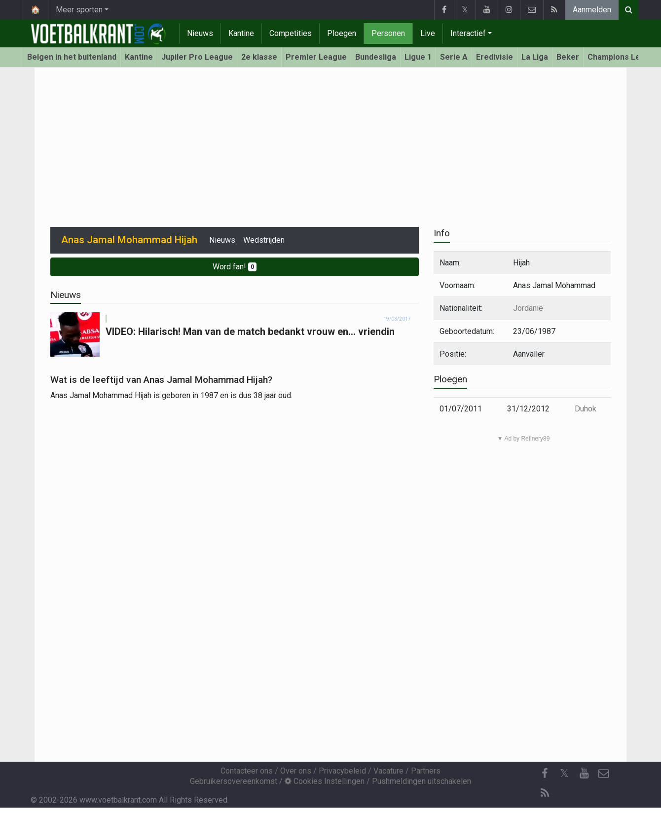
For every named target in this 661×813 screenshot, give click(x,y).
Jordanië (528, 308)
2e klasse (259, 57)
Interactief (468, 33)
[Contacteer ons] (604, 773)
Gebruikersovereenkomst (233, 781)
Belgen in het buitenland (71, 57)
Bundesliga (375, 57)
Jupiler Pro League (197, 57)
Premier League (316, 57)
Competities (290, 33)
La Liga (534, 57)
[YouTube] (584, 773)
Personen (388, 33)
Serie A (454, 57)
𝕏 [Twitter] (564, 773)
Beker (567, 57)
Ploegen (341, 33)
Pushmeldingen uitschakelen (421, 781)
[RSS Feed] (544, 793)
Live (427, 33)
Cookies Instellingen (325, 781)
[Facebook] (544, 773)
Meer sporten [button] (79, 9)
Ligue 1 (418, 57)
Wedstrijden (264, 240)
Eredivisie (494, 57)
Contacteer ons (246, 771)
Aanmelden (592, 9)
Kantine (241, 33)
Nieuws (200, 33)
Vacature (388, 771)
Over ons (295, 771)
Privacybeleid (342, 771)
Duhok (585, 408)
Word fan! (235, 266)
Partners (426, 771)
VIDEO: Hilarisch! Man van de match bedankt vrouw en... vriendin (250, 331)
